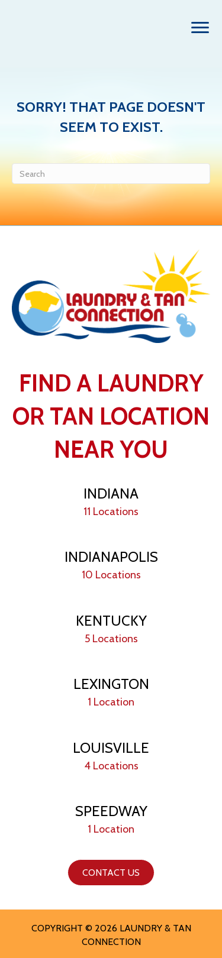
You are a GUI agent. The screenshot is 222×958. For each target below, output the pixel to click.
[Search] (111, 173)
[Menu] (200, 28)
